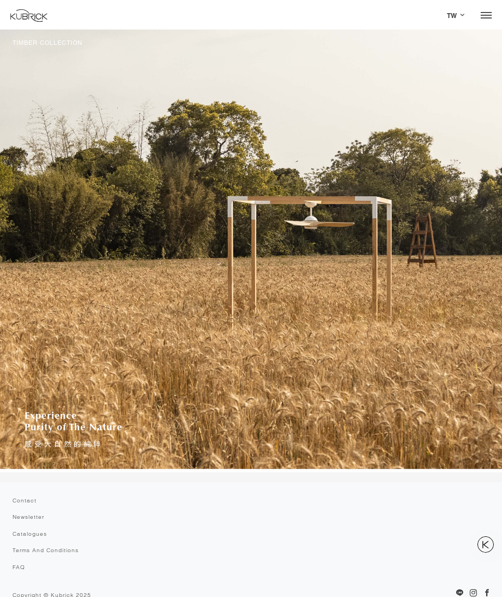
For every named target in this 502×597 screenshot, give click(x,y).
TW (452, 15)
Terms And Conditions (46, 550)
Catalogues (30, 533)
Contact (25, 500)
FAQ (19, 567)
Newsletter (28, 516)
